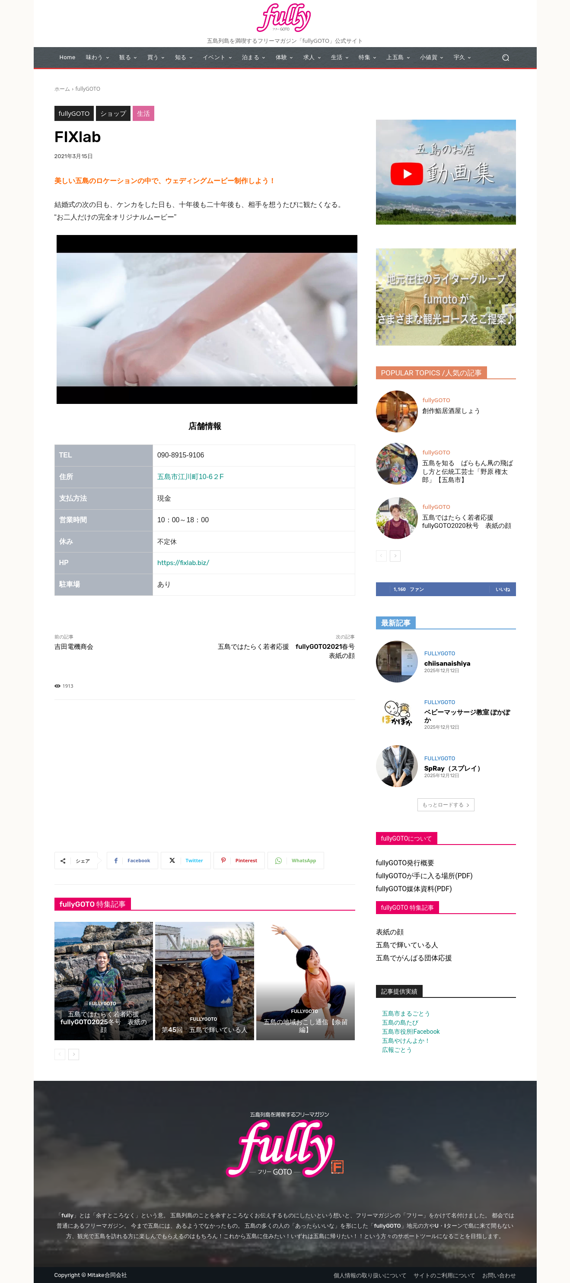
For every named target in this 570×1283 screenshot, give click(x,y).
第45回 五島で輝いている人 (205, 1030)
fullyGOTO (88, 88)
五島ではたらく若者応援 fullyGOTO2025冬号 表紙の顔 (104, 1022)
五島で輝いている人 (407, 945)
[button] (506, 58)
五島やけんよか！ (403, 1040)
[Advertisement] (204, 777)
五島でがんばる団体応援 (414, 958)
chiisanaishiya (447, 663)
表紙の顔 (390, 932)
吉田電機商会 (73, 647)
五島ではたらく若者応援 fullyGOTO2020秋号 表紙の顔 (466, 522)
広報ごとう (394, 1049)
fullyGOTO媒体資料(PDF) (414, 889)
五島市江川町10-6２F (190, 476)
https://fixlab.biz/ (183, 563)
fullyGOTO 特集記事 (407, 907)
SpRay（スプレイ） (454, 768)
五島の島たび (397, 1022)
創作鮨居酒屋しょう (451, 411)
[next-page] (73, 1054)
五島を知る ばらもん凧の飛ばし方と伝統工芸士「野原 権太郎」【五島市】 (467, 471)
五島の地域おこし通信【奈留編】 (306, 1026)
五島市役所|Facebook (408, 1031)
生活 (143, 113)
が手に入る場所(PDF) (439, 876)
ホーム (62, 88)
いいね (503, 589)
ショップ (113, 113)
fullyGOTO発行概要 (405, 863)
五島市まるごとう (403, 1013)
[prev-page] (59, 1054)
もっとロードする (446, 804)
